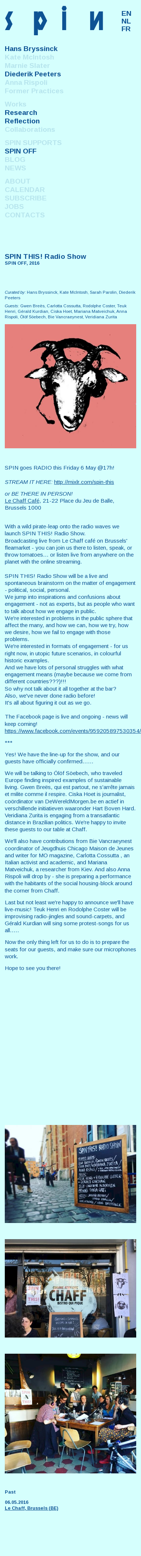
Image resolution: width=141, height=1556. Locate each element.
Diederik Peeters (33, 74)
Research (21, 112)
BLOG (15, 159)
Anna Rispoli (26, 82)
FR (126, 29)
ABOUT (18, 181)
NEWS (15, 168)
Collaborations (30, 129)
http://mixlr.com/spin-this (84, 482)
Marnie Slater (27, 65)
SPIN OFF (20, 151)
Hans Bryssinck (31, 49)
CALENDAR (25, 189)
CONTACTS (25, 215)
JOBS (14, 206)
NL (126, 21)
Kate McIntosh (29, 57)
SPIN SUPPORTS (33, 142)
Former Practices (34, 91)
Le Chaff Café (22, 500)
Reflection (22, 121)
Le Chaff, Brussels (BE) (31, 1508)
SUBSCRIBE (26, 198)
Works (16, 104)
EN (126, 13)
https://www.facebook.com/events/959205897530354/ (73, 731)
